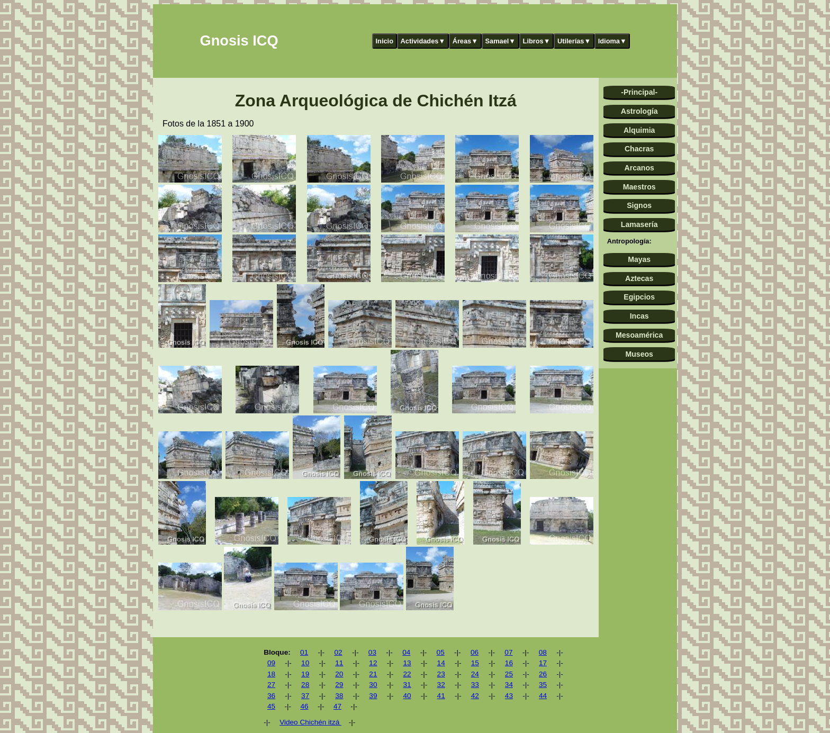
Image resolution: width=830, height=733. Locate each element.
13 (407, 663)
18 (271, 674)
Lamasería (639, 224)
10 (305, 663)
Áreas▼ (465, 41)
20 (339, 674)
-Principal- (639, 92)
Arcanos (639, 168)
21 (373, 674)
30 (373, 685)
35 (543, 685)
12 (373, 663)
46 (304, 706)
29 (339, 685)
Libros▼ (537, 41)
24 (475, 674)
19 (305, 674)
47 (337, 706)
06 (475, 652)
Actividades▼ (423, 41)
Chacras (639, 148)
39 (373, 696)
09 (271, 663)
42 (475, 696)
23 (441, 674)
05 (441, 652)
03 (372, 652)
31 (407, 685)
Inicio (384, 41)
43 (509, 696)
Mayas (639, 259)
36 (271, 696)
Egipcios (639, 297)
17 (543, 663)
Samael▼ (500, 41)
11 (339, 663)
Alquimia (639, 130)
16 (509, 663)
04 (406, 652)
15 (475, 663)
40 (407, 696)
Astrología (639, 111)
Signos (639, 205)
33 (475, 685)
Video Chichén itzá (310, 722)
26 (543, 674)
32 (441, 685)
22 (407, 674)
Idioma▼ (612, 41)
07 (508, 652)
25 (509, 674)
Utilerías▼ (574, 41)
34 (509, 685)
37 (305, 696)
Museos (639, 354)
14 (441, 663)
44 (543, 696)
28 (305, 685)
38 (339, 696)
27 (271, 685)
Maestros (639, 187)
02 (338, 652)
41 (441, 696)
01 (304, 652)
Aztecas (639, 278)
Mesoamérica (639, 335)
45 (271, 706)
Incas (639, 316)
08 (543, 652)
